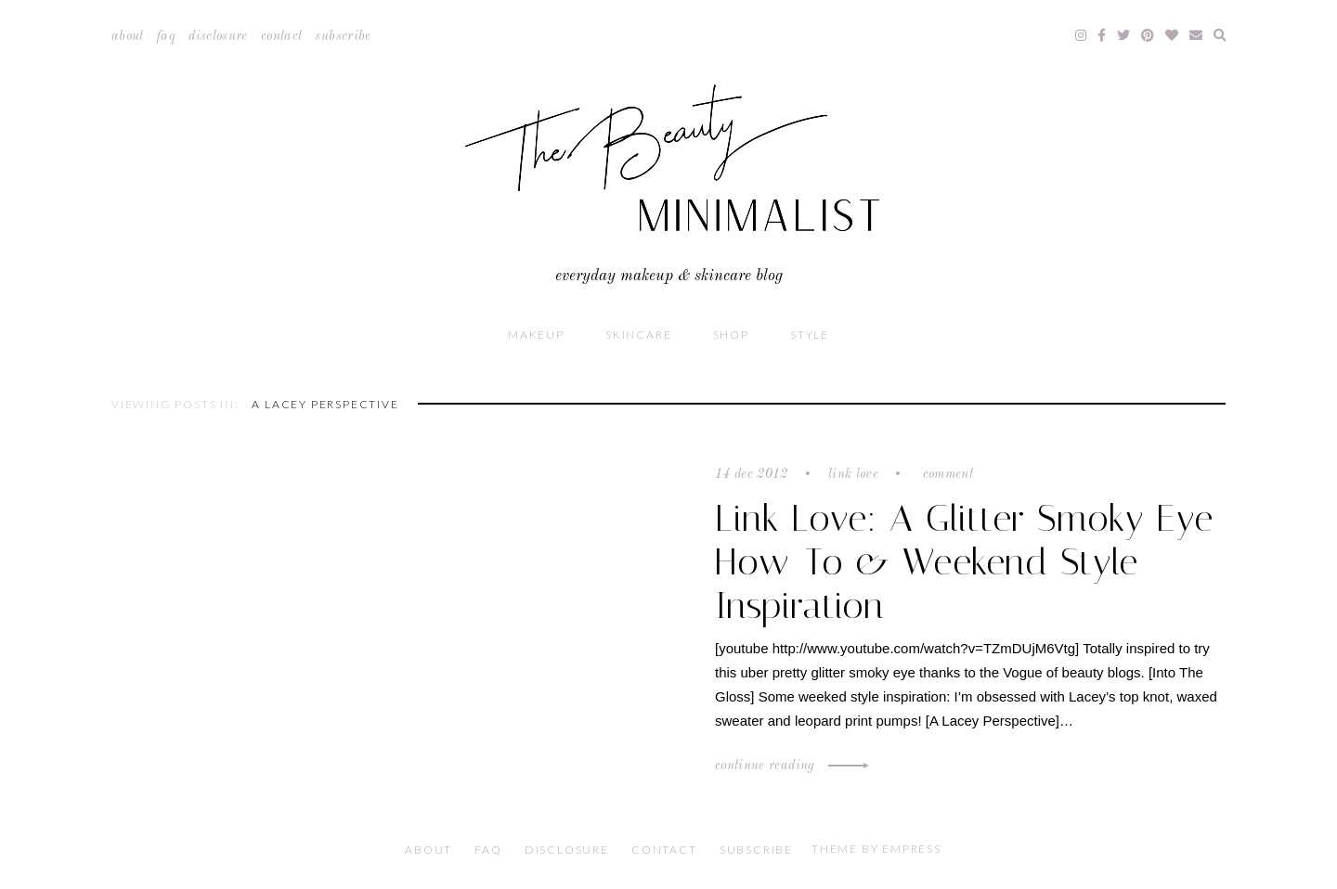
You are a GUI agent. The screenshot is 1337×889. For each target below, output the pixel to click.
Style (809, 334)
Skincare (638, 334)
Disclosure (218, 36)
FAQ (166, 36)
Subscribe (342, 36)
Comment (945, 474)
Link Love (853, 474)
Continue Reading (789, 765)
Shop (731, 334)
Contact (281, 36)
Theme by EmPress (876, 849)
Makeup (536, 334)
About (127, 36)
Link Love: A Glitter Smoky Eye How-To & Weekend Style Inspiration (964, 561)
